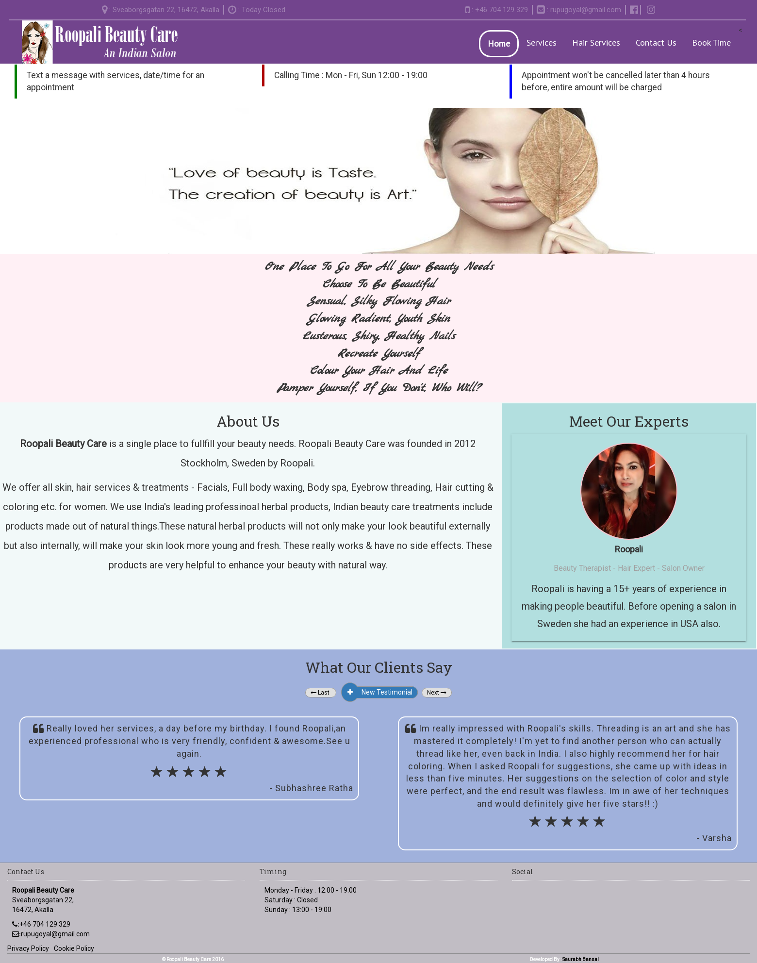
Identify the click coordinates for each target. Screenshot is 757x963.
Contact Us (656, 42)
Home (499, 43)
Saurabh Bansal (580, 959)
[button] (320, 692)
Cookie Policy (74, 948)
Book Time (711, 42)
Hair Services (596, 42)
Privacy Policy (28, 948)
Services (542, 42)
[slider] (189, 773)
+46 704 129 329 (44, 924)
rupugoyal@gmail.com (585, 9)
